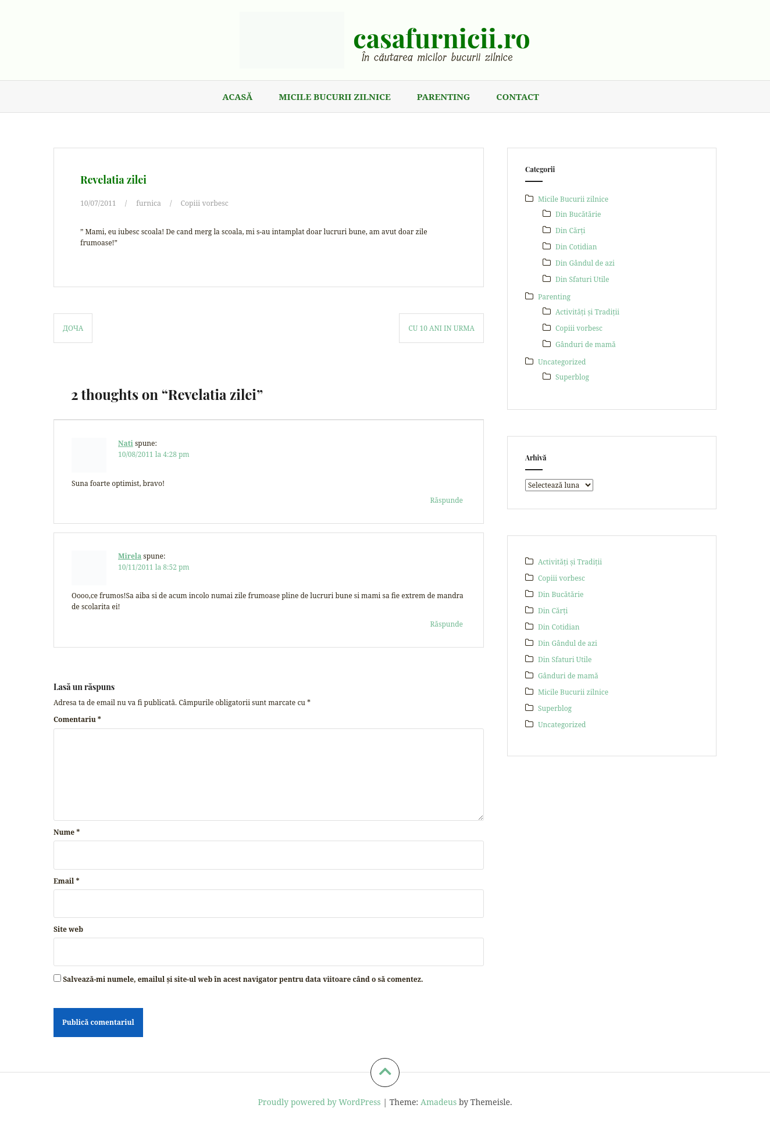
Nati (125, 443)
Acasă (237, 96)
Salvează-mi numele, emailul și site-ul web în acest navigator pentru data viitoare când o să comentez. (243, 979)
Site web (68, 929)
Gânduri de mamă (585, 344)
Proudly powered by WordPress (319, 1101)
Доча (73, 328)
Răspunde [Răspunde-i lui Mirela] (446, 623)
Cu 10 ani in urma (441, 328)
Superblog (572, 377)
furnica (148, 203)
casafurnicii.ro (441, 37)
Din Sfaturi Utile (582, 279)
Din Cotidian (576, 247)
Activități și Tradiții (587, 312)
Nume (67, 832)
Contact (517, 96)
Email (66, 880)
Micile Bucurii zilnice (334, 96)
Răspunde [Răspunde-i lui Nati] (446, 500)
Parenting (443, 96)
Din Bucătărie (578, 214)
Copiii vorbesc (203, 203)
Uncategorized (562, 362)
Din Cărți (570, 230)
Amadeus (438, 1101)
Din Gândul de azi (585, 263)
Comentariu (77, 719)
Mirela (129, 556)
